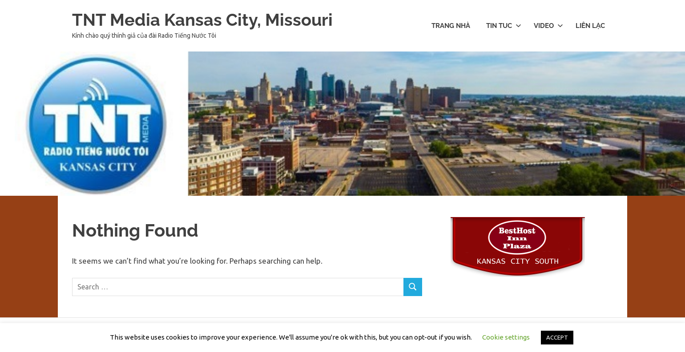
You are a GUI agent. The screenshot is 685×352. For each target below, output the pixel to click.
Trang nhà (450, 26)
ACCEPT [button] (557, 337)
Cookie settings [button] (506, 337)
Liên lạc (590, 26)
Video (548, 26)
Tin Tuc (503, 26)
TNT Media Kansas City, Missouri (202, 20)
